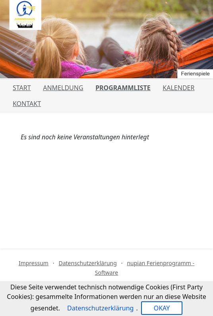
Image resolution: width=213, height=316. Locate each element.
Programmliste (123, 87)
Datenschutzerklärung (87, 263)
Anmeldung (63, 87)
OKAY (162, 308)
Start (22, 87)
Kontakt (27, 103)
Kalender (178, 87)
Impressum (33, 263)
